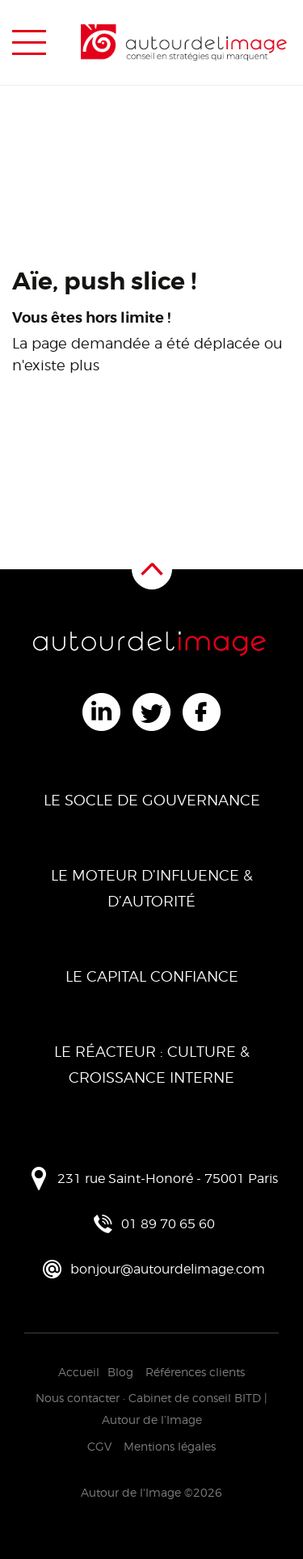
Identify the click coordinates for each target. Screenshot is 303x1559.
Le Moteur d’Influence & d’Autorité (152, 888)
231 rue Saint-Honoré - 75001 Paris (167, 1178)
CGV (99, 1446)
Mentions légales (170, 1446)
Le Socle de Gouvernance (152, 800)
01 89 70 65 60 (168, 1224)
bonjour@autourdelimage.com (167, 1269)
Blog (120, 1372)
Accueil (78, 1372)
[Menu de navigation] (29, 43)
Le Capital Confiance (151, 976)
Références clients (195, 1372)
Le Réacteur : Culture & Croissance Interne (152, 1064)
